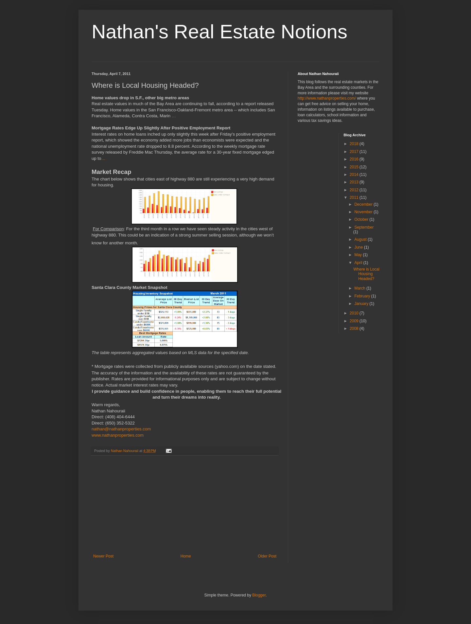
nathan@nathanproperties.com (121, 428)
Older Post (267, 556)
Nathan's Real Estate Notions (219, 32)
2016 (354, 159)
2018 (354, 144)
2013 (354, 182)
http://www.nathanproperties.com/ (327, 98)
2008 (354, 328)
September (364, 227)
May (358, 255)
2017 (354, 151)
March (360, 288)
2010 (354, 313)
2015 (354, 167)
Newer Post (103, 556)
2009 (354, 321)
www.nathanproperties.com (118, 435)
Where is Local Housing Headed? (366, 274)
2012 (354, 190)
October (361, 219)
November (364, 212)
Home (186, 556)
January (361, 303)
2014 (354, 174)
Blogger (259, 595)
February (362, 296)
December (364, 204)
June (359, 247)
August (361, 239)
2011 (354, 197)
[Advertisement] (185, 505)
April (358, 262)
